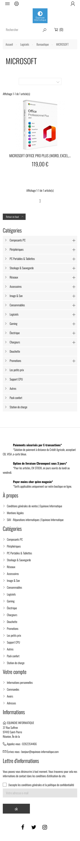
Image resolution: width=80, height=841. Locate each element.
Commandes (13, 689)
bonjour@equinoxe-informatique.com (40, 751)
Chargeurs (15, 342)
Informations (14, 712)
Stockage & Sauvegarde (22, 268)
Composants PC (18, 240)
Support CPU (16, 379)
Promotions (15, 360)
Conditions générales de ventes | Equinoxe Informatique (34, 506)
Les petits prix (17, 370)
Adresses (11, 703)
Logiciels (14, 314)
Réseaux (14, 277)
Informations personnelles (20, 682)
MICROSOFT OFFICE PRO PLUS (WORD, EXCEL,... (40, 155)
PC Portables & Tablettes (22, 258)
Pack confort (16, 397)
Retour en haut (15, 217)
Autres (13, 388)
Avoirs (10, 696)
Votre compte (14, 672)
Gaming (13, 323)
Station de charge (18, 407)
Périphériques (17, 249)
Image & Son (16, 295)
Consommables (17, 305)
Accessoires (16, 286)
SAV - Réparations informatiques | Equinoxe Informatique (35, 519)
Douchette (15, 351)
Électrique (15, 333)
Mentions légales (15, 513)
